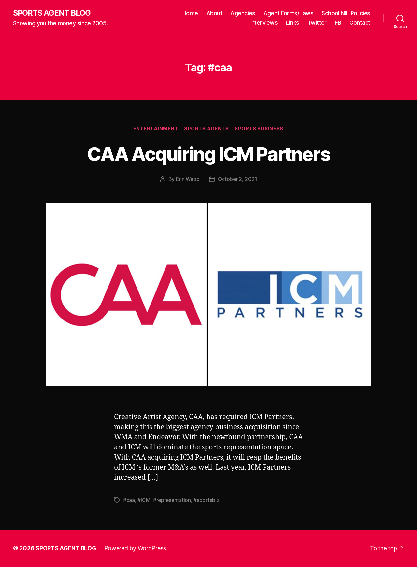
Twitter (317, 23)
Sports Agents (206, 129)
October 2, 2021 (238, 180)
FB (338, 23)
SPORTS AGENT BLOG (52, 13)
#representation (172, 500)
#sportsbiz (207, 500)
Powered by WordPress (136, 548)
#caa (129, 500)
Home (190, 13)
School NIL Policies (346, 13)
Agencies (242, 13)
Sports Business (260, 129)
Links (292, 23)
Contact (359, 23)
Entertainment (155, 129)
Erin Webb (187, 180)
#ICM (143, 500)
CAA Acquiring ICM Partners (209, 153)
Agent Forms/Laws (288, 13)
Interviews (264, 23)
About (214, 13)
